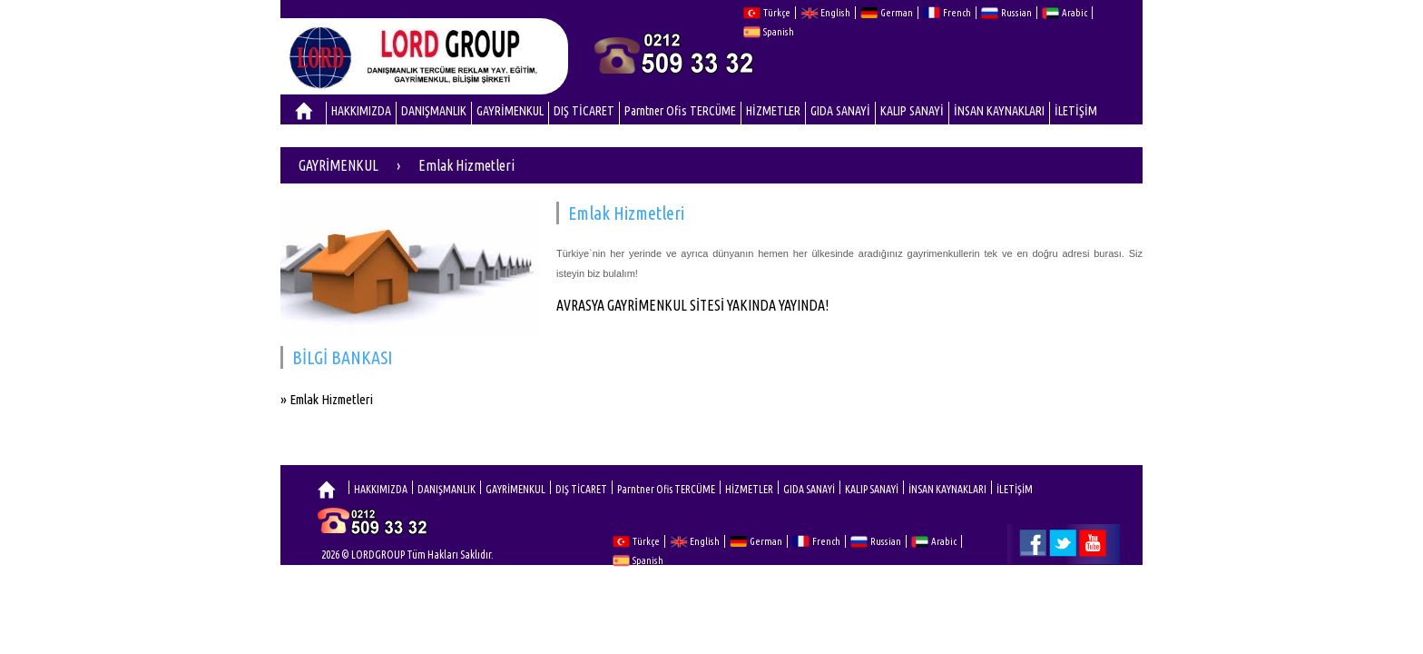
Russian (1016, 12)
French (957, 12)
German (896, 12)
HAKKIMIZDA (361, 111)
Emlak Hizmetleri (466, 165)
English (835, 12)
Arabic (1074, 12)
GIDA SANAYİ (840, 111)
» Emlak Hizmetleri (326, 399)
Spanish (778, 31)
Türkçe (776, 12)
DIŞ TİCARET (584, 111)
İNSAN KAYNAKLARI (999, 111)
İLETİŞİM (1076, 111)
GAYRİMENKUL (510, 111)
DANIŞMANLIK (433, 111)
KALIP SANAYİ (912, 111)
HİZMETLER (773, 111)
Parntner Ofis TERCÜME (680, 111)
